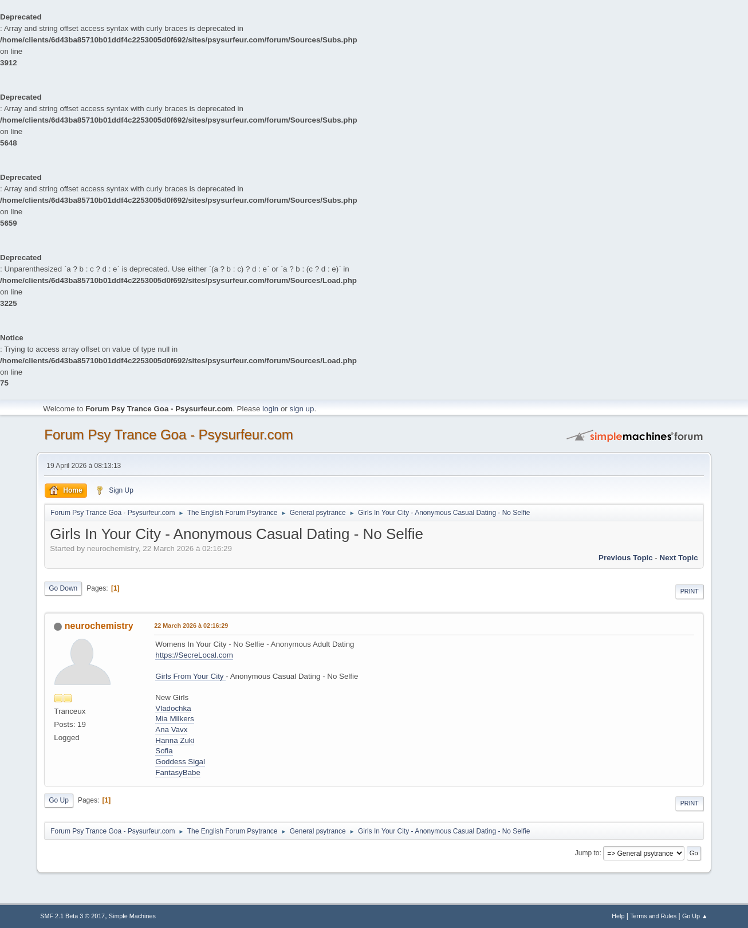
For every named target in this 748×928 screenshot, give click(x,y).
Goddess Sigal (180, 761)
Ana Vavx (171, 729)
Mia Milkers (174, 718)
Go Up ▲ (695, 916)
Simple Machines (132, 916)
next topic (679, 557)
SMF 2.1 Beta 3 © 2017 (72, 916)
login (270, 408)
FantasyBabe (177, 772)
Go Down (63, 588)
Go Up (59, 800)
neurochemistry (99, 626)
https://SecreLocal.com (194, 655)
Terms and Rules (653, 916)
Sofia (163, 750)
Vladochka (173, 708)
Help (618, 916)
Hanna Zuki (174, 740)
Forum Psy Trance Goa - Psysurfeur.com (168, 434)
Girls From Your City (190, 676)
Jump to (587, 853)
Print (689, 591)
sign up (301, 408)
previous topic (626, 557)
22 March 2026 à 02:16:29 (191, 625)
